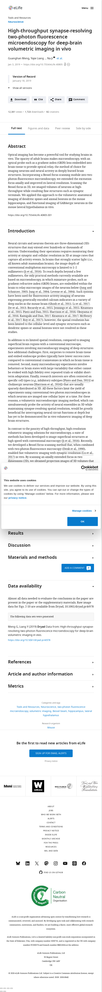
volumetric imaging (40, 711)
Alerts (51, 818)
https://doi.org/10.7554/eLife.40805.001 (30, 215)
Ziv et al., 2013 (17, 308)
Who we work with (51, 814)
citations (52, 112)
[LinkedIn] (27, 865)
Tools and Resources (19, 18)
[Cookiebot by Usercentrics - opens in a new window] (83, 468)
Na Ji (50, 58)
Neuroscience (16, 22)
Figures (38, 128)
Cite (40, 100)
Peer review (62, 128)
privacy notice (17, 497)
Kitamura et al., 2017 (65, 316)
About (51, 806)
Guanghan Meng (18, 58)
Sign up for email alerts (51, 753)
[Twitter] (36, 865)
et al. (60, 58)
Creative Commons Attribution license (70, 973)
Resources (51, 846)
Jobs (51, 810)
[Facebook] (84, 865)
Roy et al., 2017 (32, 320)
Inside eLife (51, 834)
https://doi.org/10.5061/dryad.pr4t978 (29, 640)
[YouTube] (65, 865)
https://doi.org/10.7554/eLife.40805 (43, 64)
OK (82, 521)
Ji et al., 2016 (32, 272)
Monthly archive (51, 838)
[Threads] (74, 865)
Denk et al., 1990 (73, 449)
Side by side (83, 128)
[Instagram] (55, 865)
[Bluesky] (18, 865)
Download (20, 100)
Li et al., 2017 (81, 304)
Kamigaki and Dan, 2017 (35, 316)
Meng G (13, 627)
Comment (80, 100)
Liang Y (23, 627)
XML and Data (51, 850)
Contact (51, 822)
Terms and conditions (51, 826)
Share (58, 100)
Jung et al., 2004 (39, 292)
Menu (85, 8)
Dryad (41, 627)
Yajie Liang (37, 58)
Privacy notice (51, 761)
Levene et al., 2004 (62, 292)
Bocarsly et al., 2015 (40, 308)
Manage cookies (82, 510)
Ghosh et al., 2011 (60, 304)
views (15, 112)
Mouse (51, 727)
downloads (34, 112)
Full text (16, 128)
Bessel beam (60, 711)
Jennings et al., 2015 (66, 308)
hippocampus (76, 711)
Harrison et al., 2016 (63, 312)
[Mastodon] (46, 865)
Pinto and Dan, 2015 (35, 312)
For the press (51, 842)
